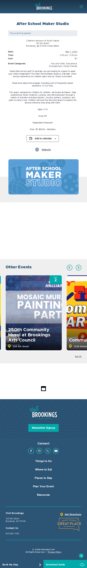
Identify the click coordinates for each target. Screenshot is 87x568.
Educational (71, 64)
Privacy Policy (55, 552)
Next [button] (78, 267)
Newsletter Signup (43, 428)
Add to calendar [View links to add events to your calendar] (43, 138)
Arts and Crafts (58, 64)
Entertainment (55, 66)
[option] (43, 176)
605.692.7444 (12, 534)
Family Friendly (70, 66)
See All (78, 356)
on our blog (47, 86)
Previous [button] (69, 267)
